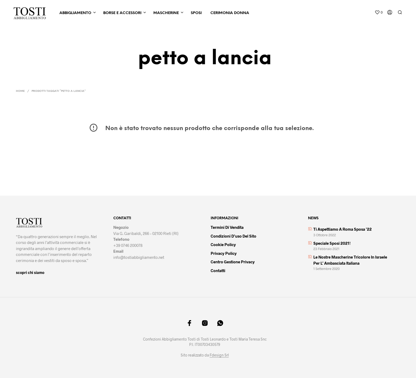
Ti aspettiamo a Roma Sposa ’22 (342, 229)
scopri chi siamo (30, 272)
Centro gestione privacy (233, 261)
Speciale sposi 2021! (331, 243)
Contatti (218, 270)
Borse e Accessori (122, 13)
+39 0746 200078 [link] (127, 245)
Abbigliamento (75, 13)
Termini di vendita (227, 227)
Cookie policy (223, 244)
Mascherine (166, 13)
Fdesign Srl (219, 355)
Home (20, 91)
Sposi (196, 13)
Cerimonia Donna (229, 13)
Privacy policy (224, 253)
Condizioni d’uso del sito (233, 236)
